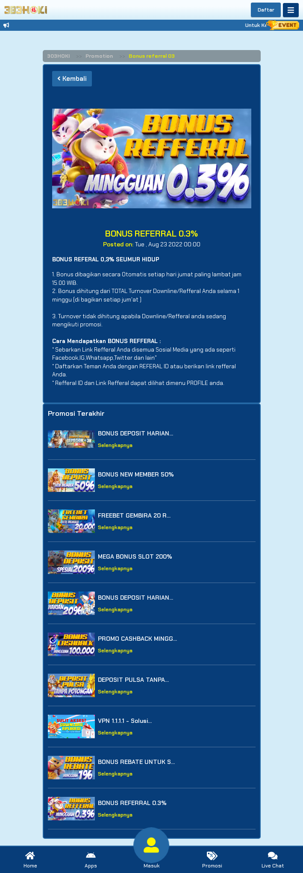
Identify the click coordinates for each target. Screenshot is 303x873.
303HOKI (58, 56)
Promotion (99, 56)
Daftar (266, 9)
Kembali (72, 78)
